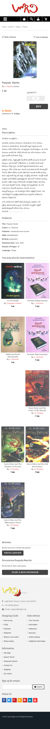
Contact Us (8, 665)
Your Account (34, 620)
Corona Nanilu (13, 301)
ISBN (4, 235)
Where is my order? (11, 637)
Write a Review (10, 37)
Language (6, 250)
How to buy (8, 620)
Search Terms (9, 657)
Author (5, 228)
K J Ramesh (8, 86)
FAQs (6, 624)
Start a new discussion (25, 572)
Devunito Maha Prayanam (37, 354)
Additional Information (37, 641)
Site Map (7, 653)
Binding (5, 239)
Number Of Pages (9, 247)
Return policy (9, 641)
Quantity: (32, 93)
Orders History (34, 637)
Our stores (8, 673)
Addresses (33, 628)
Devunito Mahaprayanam (37, 301)
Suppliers (7, 669)
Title (4, 224)
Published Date (8, 243)
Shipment (7, 633)
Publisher (6, 231)
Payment (7, 628)
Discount (32, 633)
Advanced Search (10, 661)
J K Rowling (38, 413)
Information (33, 624)
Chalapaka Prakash (13, 303)
